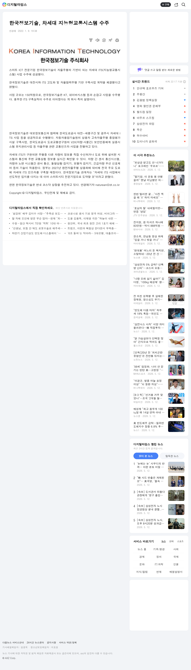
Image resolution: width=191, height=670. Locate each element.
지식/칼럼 (142, 572)
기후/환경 (159, 549)
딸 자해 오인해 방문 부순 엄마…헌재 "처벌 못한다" (37, 218)
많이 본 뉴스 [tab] (146, 456)
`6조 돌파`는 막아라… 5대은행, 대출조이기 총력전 (93, 233)
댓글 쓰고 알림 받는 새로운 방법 (159, 70)
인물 (176, 564)
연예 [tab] (171, 541)
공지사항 (51, 642)
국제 (176, 557)
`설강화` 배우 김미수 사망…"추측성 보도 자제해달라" (37, 213)
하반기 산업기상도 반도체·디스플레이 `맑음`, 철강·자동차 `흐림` (37, 233)
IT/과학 (159, 564)
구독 (165, 4)
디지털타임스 (17, 4)
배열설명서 (175, 572)
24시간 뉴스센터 (35, 642)
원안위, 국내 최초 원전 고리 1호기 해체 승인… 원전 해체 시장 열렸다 (93, 223)
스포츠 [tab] (180, 541)
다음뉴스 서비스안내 (13, 642)
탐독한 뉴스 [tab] (172, 456)
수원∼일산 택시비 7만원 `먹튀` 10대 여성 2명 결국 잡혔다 (37, 223)
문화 (142, 564)
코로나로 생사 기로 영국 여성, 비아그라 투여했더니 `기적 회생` (93, 213)
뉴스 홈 (142, 549)
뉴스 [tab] (163, 541)
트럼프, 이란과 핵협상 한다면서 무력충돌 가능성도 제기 (93, 228)
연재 (159, 572)
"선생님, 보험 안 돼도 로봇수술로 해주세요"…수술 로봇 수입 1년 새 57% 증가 (37, 228)
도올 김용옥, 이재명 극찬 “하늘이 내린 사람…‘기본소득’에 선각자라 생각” (93, 218)
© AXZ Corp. (9, 658)
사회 (176, 549)
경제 (142, 557)
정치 (159, 557)
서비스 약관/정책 (68, 642)
